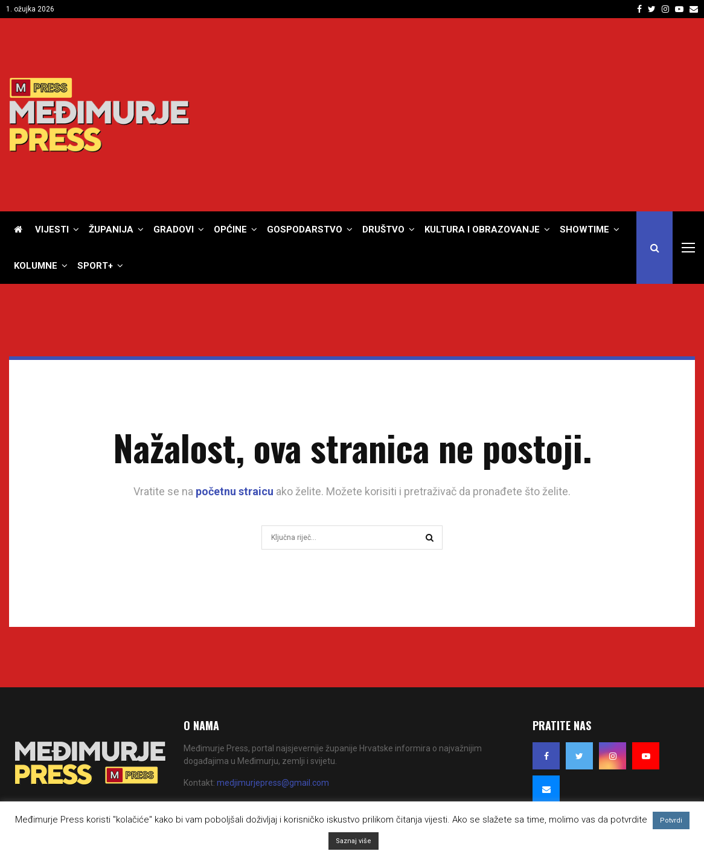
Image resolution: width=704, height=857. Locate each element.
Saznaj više (353, 841)
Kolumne (35, 265)
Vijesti (52, 229)
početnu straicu (235, 491)
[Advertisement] (475, 114)
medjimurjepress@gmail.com (273, 783)
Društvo (383, 229)
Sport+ (95, 265)
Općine (230, 229)
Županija (111, 229)
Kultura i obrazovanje (482, 229)
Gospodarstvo (304, 229)
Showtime (584, 229)
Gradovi (173, 229)
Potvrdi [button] (671, 820)
